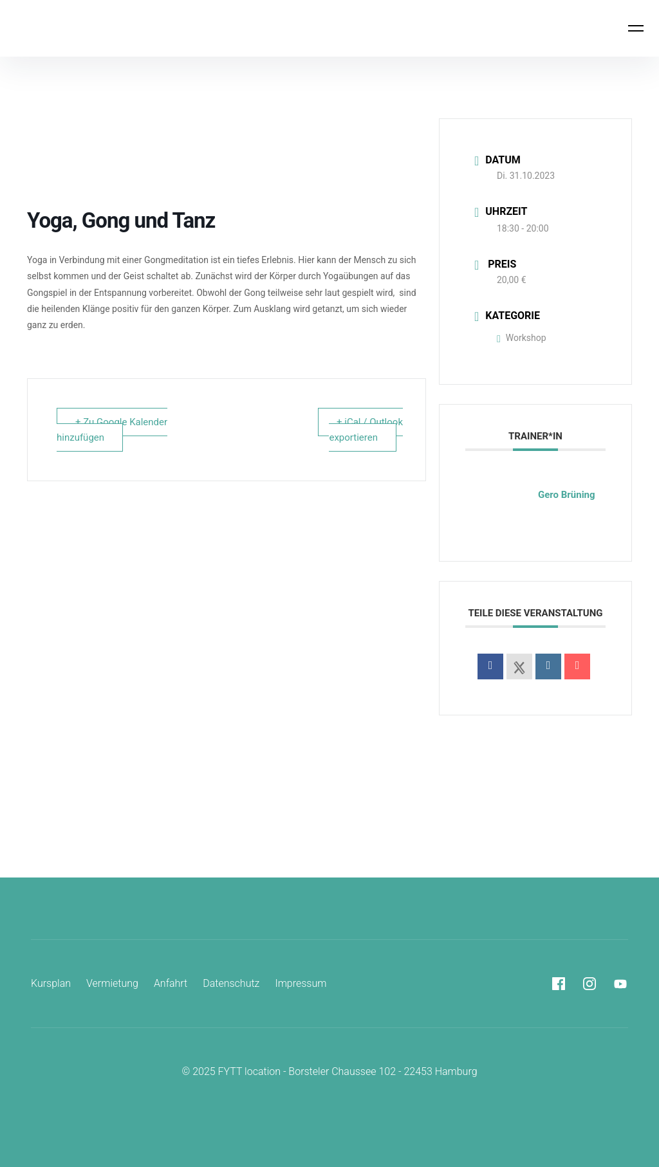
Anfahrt (170, 983)
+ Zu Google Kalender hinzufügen (112, 429)
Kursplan (51, 983)
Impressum (300, 983)
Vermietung (112, 983)
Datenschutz (231, 983)
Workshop (521, 338)
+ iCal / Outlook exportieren (366, 429)
